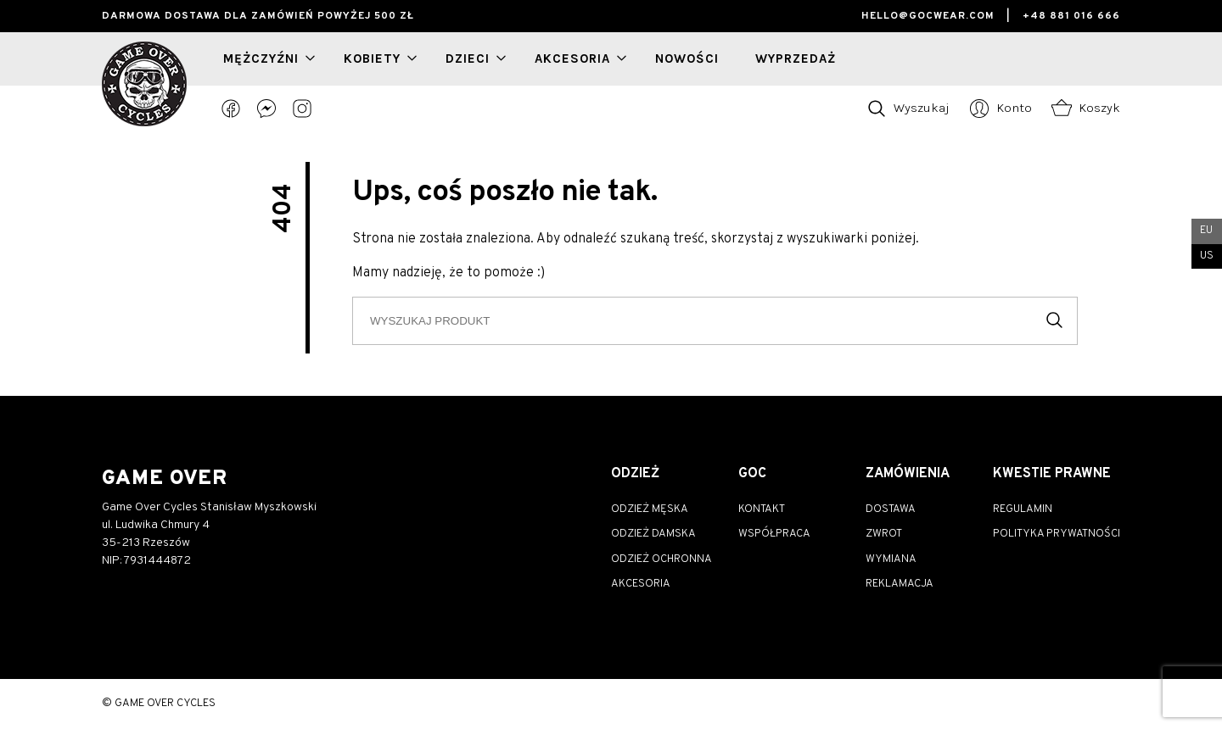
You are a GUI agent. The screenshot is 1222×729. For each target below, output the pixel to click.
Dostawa (891, 509)
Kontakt (761, 509)
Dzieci (468, 58)
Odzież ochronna (661, 559)
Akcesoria (572, 58)
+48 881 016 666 (1071, 16)
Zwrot (884, 534)
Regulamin (1022, 509)
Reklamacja (899, 584)
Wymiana (891, 559)
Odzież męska (649, 509)
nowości (687, 58)
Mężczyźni (261, 58)
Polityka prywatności (1056, 534)
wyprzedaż (795, 58)
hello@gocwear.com (928, 16)
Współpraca (774, 534)
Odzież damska (653, 534)
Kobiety (372, 58)
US (1207, 256)
